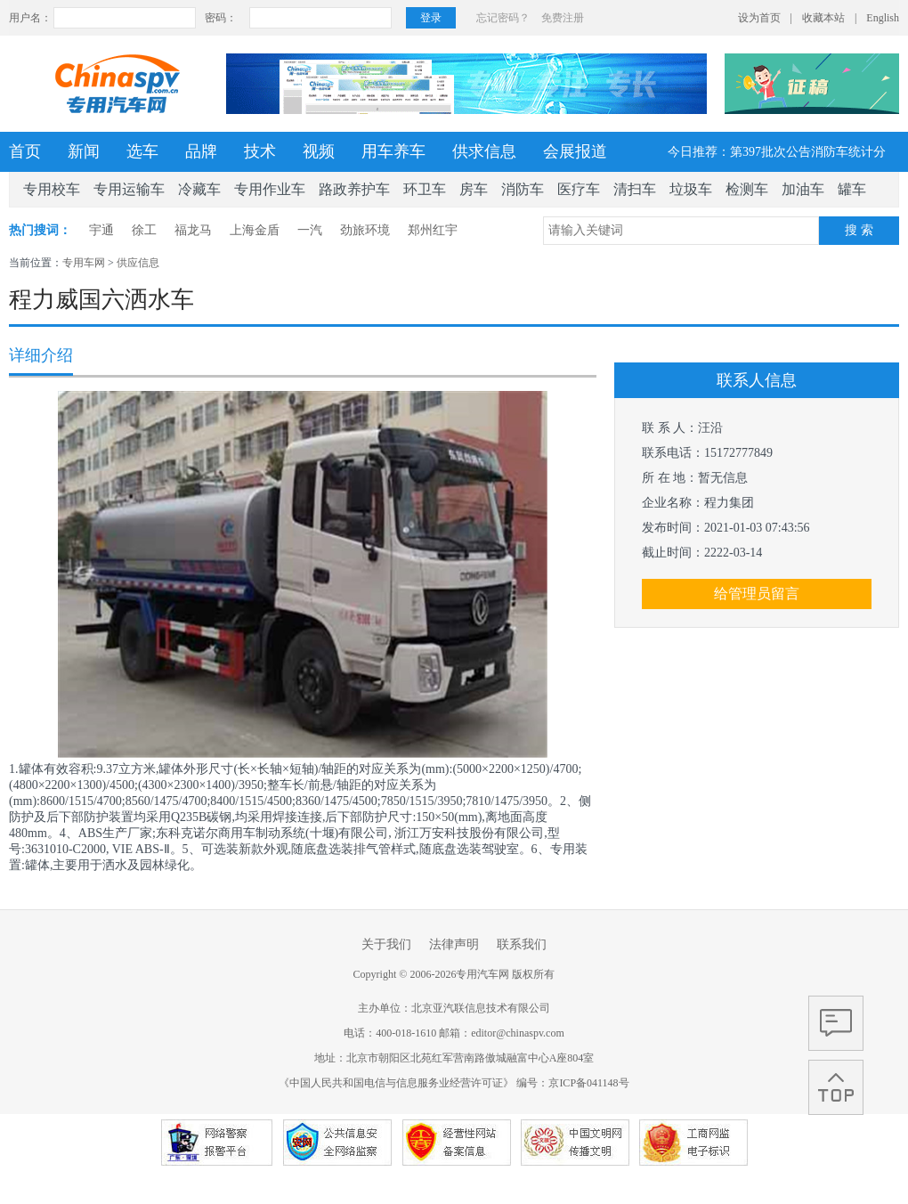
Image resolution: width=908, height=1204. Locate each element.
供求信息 (484, 151)
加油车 (803, 189)
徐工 (144, 230)
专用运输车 (129, 189)
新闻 (84, 151)
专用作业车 (269, 189)
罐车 (852, 189)
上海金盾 (255, 230)
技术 (260, 151)
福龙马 (193, 230)
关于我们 (386, 944)
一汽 (309, 230)
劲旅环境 (365, 230)
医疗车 (578, 189)
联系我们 (522, 944)
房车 (473, 189)
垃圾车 (690, 189)
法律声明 (454, 944)
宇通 (101, 230)
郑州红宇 (433, 230)
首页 (25, 151)
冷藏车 (199, 189)
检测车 (747, 189)
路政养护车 (354, 189)
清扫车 (634, 189)
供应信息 (138, 262)
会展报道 (575, 151)
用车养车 (393, 151)
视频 (319, 151)
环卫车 (424, 189)
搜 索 (859, 230)
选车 (142, 151)
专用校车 (51, 189)
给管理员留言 (756, 593)
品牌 (201, 151)
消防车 (522, 189)
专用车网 (83, 262)
